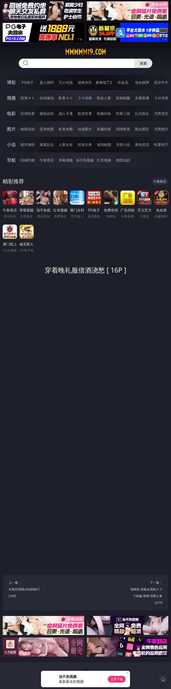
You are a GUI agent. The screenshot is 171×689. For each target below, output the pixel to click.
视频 (11, 98)
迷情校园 (104, 144)
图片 (11, 129)
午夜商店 (47, 160)
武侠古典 (85, 144)
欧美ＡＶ (66, 98)
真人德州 (47, 82)
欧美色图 (66, 129)
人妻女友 (66, 144)
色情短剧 (123, 160)
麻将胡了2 (104, 82)
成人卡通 (66, 113)
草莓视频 (66, 160)
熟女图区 (142, 129)
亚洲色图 (47, 129)
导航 (11, 160)
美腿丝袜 (104, 129)
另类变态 (161, 113)
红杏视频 (104, 160)
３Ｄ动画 (85, 98)
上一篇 (25, 589)
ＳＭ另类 (161, 98)
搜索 (143, 63)
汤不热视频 (85, 160)
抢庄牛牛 (161, 82)
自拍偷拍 (47, 98)
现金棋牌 (142, 82)
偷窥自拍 (27, 129)
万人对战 (66, 82)
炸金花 (123, 82)
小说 (11, 144)
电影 (11, 113)
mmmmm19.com (85, 52)
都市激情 (27, 144)
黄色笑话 (142, 144)
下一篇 (146, 593)
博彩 (11, 82)
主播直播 (142, 98)
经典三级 (123, 113)
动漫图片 (85, 129)
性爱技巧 (161, 144)
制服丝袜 (104, 113)
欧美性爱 (85, 113)
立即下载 (116, 679)
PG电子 (27, 82)
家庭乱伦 (47, 144)
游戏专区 (85, 82)
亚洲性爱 (27, 113)
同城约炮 (27, 160)
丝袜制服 (123, 98)
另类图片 (161, 129)
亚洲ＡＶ (27, 98)
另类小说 (123, 144)
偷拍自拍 (47, 113)
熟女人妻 (104, 98)
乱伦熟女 (142, 113)
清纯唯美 (123, 129)
